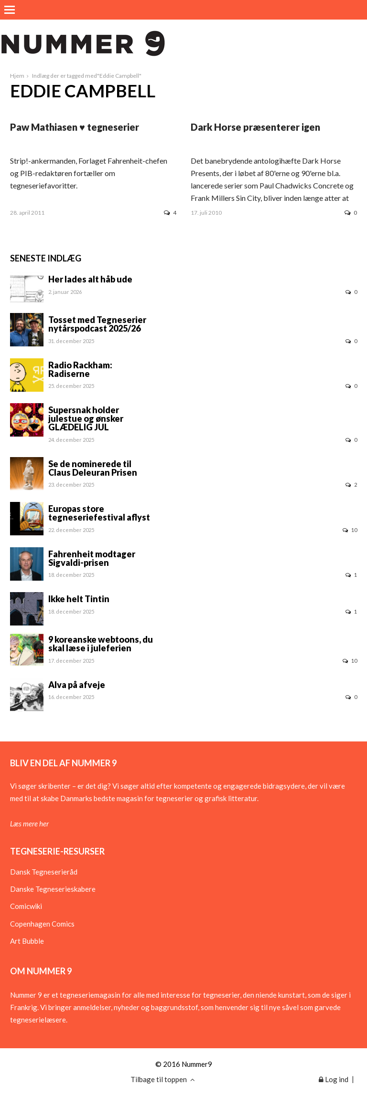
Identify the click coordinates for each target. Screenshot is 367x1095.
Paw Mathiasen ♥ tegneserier (74, 127)
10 (350, 530)
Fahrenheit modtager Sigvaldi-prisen (91, 558)
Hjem (17, 75)
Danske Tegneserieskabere (53, 889)
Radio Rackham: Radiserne (80, 369)
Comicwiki (26, 906)
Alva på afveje (76, 684)
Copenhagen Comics (42, 923)
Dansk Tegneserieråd (43, 871)
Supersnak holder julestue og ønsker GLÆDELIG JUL (85, 418)
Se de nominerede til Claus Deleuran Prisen (92, 468)
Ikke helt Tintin (78, 598)
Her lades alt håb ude (90, 279)
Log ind (333, 1079)
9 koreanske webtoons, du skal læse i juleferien (100, 643)
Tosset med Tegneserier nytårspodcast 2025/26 (97, 324)
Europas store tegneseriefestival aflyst (99, 512)
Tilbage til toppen (162, 1079)
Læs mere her (29, 823)
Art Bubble (27, 941)
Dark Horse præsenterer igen (255, 127)
